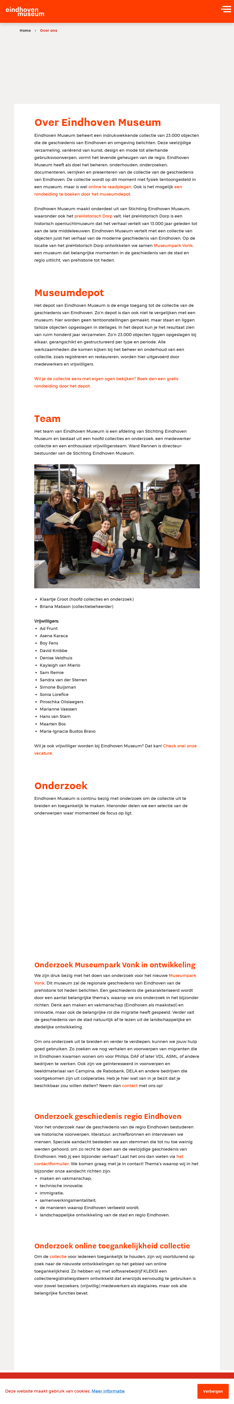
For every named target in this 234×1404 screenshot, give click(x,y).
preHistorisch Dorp (93, 216)
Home (25, 30)
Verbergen (213, 1391)
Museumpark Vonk (173, 245)
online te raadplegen (109, 187)
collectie (59, 1258)
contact (130, 1087)
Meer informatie (108, 1391)
